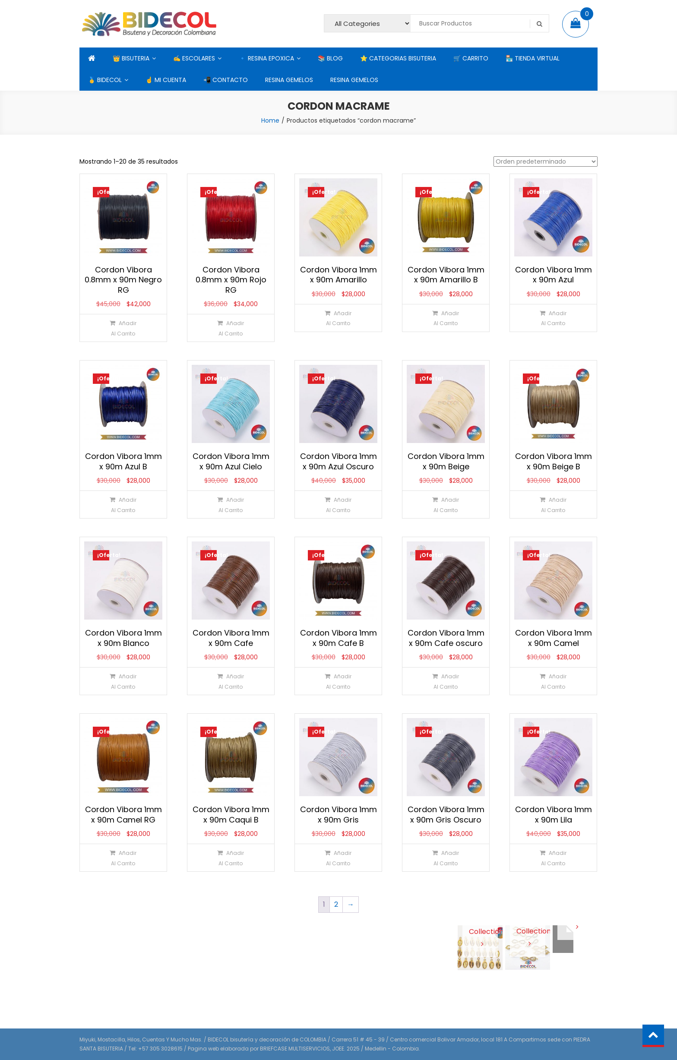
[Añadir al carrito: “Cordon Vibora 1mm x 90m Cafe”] (230, 681)
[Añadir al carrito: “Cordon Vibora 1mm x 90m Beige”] (445, 504)
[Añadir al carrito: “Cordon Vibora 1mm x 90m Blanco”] (123, 681)
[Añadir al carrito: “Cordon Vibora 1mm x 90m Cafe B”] (338, 681)
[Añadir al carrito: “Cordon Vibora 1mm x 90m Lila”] (553, 857)
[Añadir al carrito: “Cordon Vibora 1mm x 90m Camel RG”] (123, 857)
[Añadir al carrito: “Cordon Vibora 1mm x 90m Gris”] (338, 857)
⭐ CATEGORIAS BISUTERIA (398, 58)
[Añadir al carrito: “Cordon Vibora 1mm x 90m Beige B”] (553, 504)
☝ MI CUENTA (166, 80)
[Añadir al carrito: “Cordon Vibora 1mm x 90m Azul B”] (123, 504)
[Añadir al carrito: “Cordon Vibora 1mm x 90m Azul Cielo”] (230, 504)
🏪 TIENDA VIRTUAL (533, 58)
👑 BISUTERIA (131, 58)
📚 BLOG (330, 58)
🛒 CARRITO (470, 58)
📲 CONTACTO (225, 80)
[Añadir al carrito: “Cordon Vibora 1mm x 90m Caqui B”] (230, 857)
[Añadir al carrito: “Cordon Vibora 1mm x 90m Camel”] (553, 681)
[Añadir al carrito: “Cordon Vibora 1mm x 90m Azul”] (553, 318)
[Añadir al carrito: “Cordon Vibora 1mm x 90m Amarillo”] (338, 318)
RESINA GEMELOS (289, 80)
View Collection (480, 930)
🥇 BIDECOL (105, 80)
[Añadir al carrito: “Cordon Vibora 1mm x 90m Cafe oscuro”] (445, 681)
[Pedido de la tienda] (546, 161)
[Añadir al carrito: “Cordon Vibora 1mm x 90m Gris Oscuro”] (445, 857)
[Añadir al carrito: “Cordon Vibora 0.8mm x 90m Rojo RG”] (230, 328)
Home (270, 120)
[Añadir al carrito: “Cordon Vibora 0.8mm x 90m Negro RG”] (123, 328)
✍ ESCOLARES (194, 58)
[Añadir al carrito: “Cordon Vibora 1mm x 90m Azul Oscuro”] (338, 504)
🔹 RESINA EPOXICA (266, 58)
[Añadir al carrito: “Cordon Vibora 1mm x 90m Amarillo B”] (445, 318)
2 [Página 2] (336, 904)
